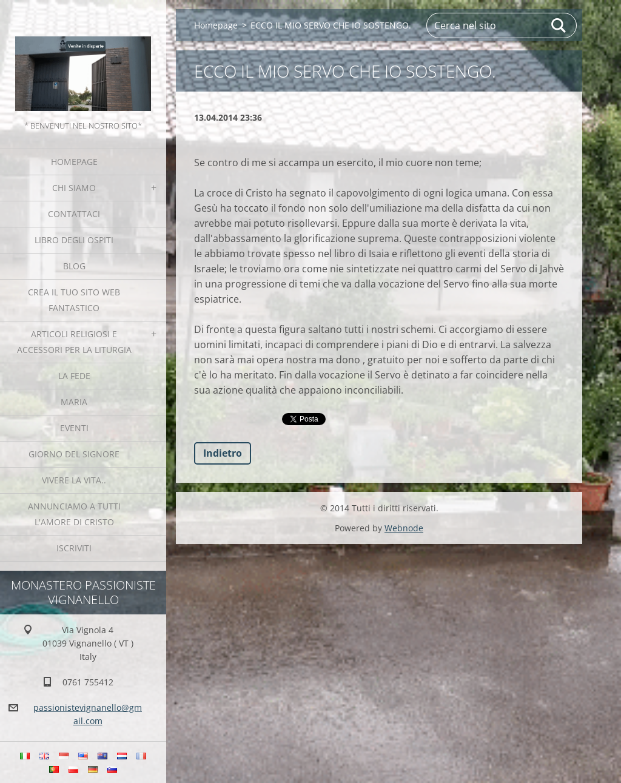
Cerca (559, 25)
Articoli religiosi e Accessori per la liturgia (74, 341)
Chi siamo (74, 187)
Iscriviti (74, 548)
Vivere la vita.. (74, 480)
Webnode (403, 528)
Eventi (74, 428)
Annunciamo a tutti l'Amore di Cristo (74, 514)
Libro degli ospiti (74, 240)
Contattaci (74, 214)
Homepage (74, 161)
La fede (74, 375)
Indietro (222, 453)
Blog (74, 266)
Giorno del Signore (74, 454)
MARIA (74, 402)
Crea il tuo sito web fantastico (74, 300)
